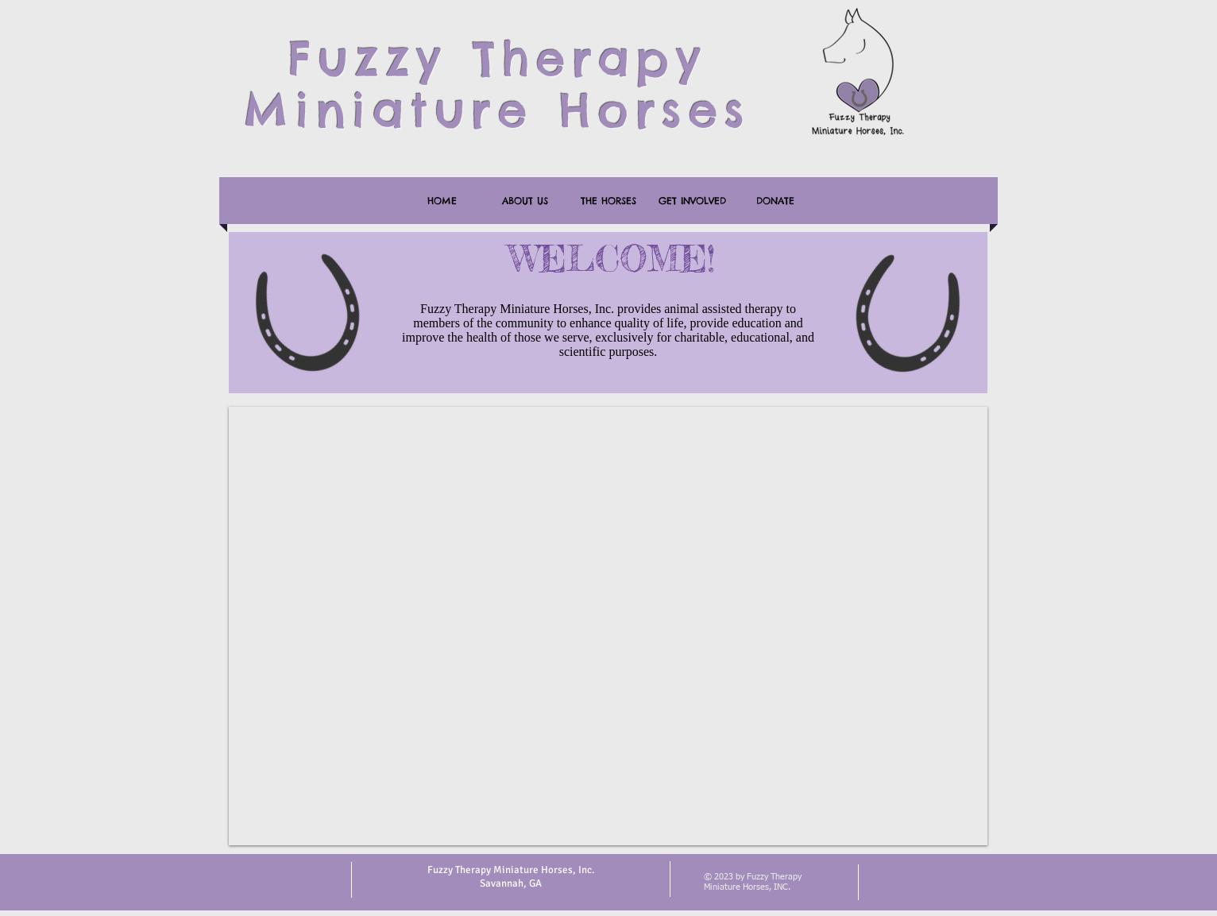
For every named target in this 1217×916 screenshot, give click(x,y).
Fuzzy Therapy (497, 58)
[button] (608, 626)
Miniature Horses (497, 110)
